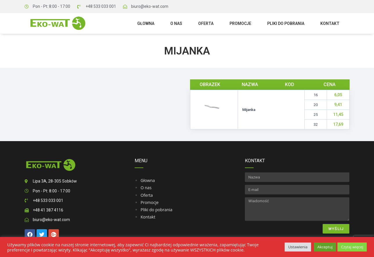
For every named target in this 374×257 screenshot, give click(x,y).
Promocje (240, 23)
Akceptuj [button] (325, 246)
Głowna (145, 23)
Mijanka (187, 51)
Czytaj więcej (352, 246)
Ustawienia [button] (298, 246)
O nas (176, 23)
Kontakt (329, 23)
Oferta (206, 23)
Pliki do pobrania (285, 23)
